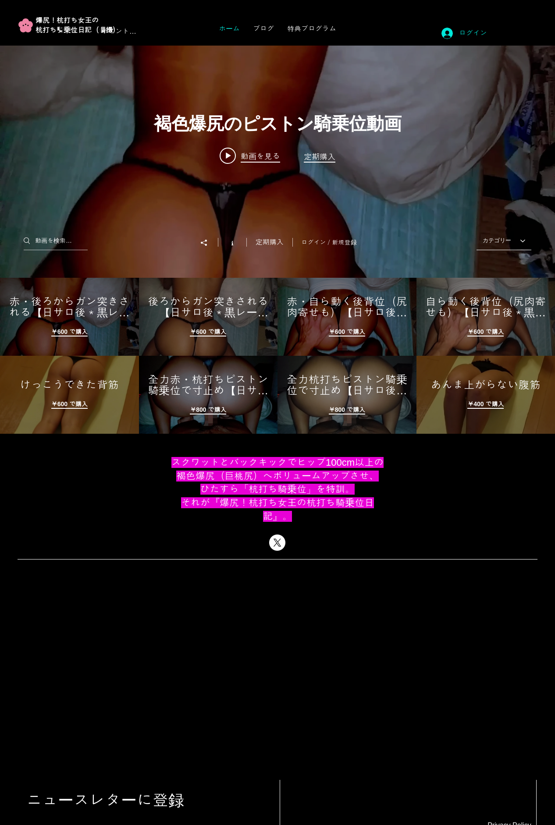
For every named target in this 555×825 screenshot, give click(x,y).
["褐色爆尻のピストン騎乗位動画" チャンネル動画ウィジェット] (277, 240)
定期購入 (270, 242)
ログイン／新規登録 (329, 242)
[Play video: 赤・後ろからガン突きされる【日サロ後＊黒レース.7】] (250, 155)
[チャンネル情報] (232, 242)
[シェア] (208, 242)
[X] (277, 543)
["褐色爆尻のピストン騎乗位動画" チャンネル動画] (277, 356)
